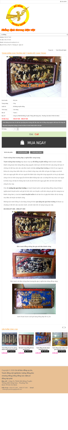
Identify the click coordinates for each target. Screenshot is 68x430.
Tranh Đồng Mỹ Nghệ (61, 50)
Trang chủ (50, 50)
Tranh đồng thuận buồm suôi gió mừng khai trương (59, 348)
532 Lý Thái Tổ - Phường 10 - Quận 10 (13, 45)
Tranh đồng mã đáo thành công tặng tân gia (43, 348)
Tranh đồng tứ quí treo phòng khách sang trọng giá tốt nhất (9, 348)
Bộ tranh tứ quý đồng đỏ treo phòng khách (26, 348)
